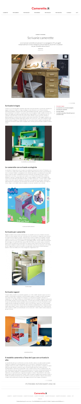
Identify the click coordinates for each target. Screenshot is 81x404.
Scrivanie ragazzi (60, 111)
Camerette (9, 396)
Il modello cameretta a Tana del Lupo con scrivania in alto (65, 113)
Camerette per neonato (61, 396)
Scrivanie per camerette (61, 109)
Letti (73, 396)
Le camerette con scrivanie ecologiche (64, 107)
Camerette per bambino (18, 396)
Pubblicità (40, 398)
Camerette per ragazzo (28, 396)
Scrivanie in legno (60, 106)
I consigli (69, 396)
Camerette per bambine (39, 396)
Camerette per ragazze (50, 396)
